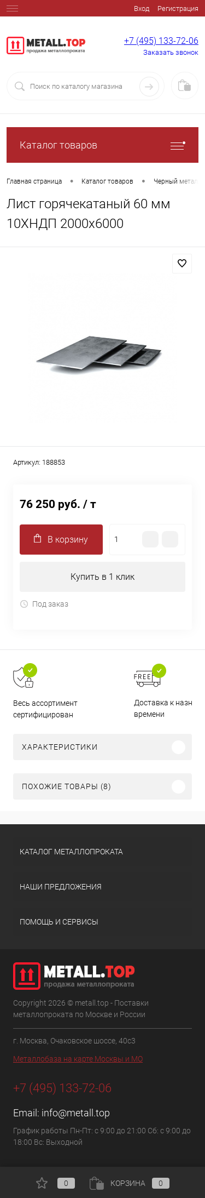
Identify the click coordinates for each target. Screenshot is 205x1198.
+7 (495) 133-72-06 (161, 41)
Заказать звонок (170, 52)
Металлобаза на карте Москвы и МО (78, 1058)
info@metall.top (76, 1113)
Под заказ (44, 604)
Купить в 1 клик (102, 577)
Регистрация (177, 8)
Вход (141, 8)
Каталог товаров (102, 145)
